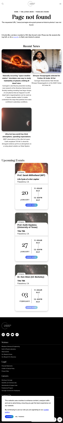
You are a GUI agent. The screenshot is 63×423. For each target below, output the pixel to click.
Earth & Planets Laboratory (9, 349)
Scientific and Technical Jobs (9, 382)
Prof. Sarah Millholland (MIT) (31, 175)
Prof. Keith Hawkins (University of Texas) (27, 226)
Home (16, 11)
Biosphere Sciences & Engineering (11, 346)
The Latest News (27, 11)
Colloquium (21, 172)
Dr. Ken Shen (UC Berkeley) (30, 277)
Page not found (42, 11)
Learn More (31, 206)
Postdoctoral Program (7, 388)
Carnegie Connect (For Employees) (11, 390)
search (15, 37)
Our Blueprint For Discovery (9, 357)
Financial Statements (7, 366)
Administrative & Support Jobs (9, 385)
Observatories (5, 351)
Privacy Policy (5, 371)
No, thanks (19, 417)
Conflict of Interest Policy (8, 368)
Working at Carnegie (7, 380)
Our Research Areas (7, 354)
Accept (9, 417)
